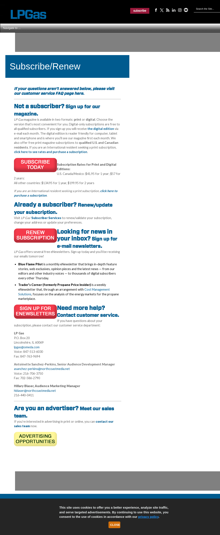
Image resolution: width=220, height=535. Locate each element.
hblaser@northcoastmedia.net (35, 390)
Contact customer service (87, 315)
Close (115, 524)
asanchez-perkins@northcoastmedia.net (42, 369)
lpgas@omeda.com (27, 347)
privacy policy (148, 516)
